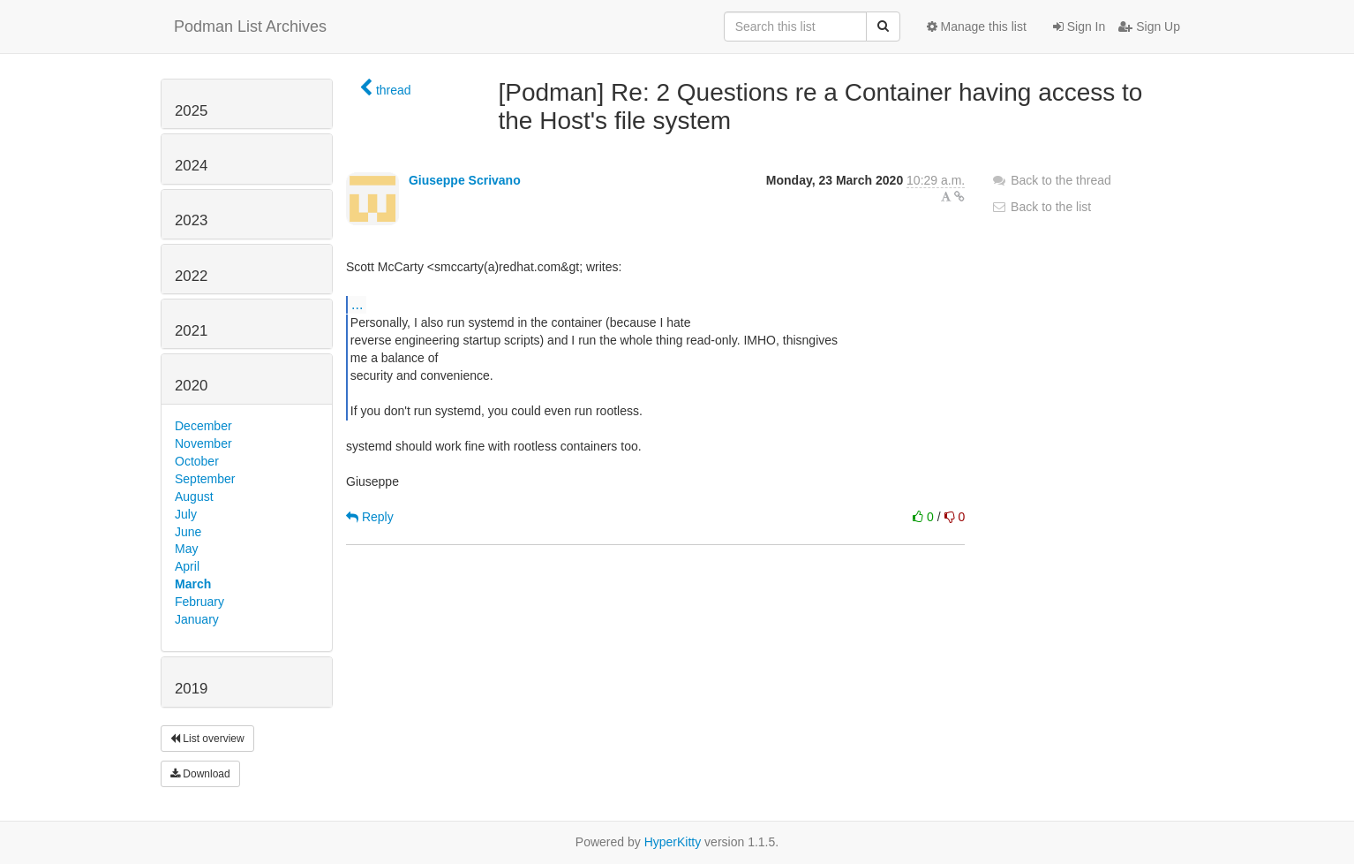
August (194, 496)
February (199, 602)
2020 (191, 385)
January (197, 619)
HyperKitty (673, 842)
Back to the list (1041, 207)
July (186, 514)
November (203, 443)
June (188, 532)
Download (200, 774)
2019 (191, 688)
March (193, 584)
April (187, 566)
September (205, 479)
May (186, 549)
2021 (191, 330)
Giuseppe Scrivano (465, 180)
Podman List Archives (250, 26)
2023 (191, 220)
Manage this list (977, 26)
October (197, 461)
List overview (207, 738)
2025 (191, 110)
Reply (370, 517)
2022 (191, 276)
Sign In (1079, 26)
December (203, 426)
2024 (191, 165)
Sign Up (1149, 26)
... (357, 304)
